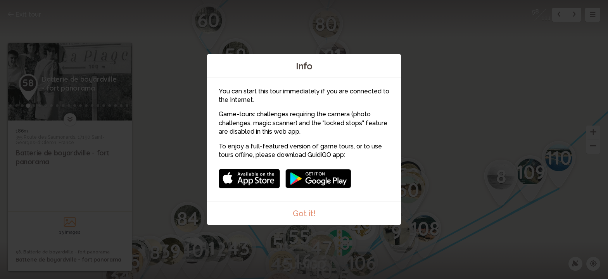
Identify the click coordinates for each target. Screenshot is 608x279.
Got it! (304, 213)
